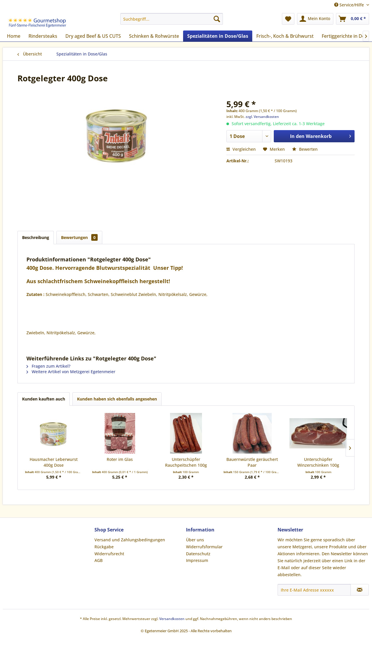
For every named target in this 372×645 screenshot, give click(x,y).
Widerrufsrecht (109, 553)
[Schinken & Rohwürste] (154, 36)
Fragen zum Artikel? (48, 366)
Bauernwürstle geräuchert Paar (252, 462)
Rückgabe (104, 546)
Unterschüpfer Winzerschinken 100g (318, 462)
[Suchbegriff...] (171, 19)
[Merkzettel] (288, 19)
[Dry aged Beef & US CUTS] (93, 36)
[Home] (13, 36)
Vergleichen (241, 149)
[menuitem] (171, 19)
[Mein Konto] (315, 19)
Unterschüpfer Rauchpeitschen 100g (186, 462)
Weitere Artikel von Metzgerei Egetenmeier (70, 371)
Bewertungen (79, 237)
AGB (98, 560)
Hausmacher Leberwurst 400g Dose (54, 462)
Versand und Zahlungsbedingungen (129, 539)
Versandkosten (172, 618)
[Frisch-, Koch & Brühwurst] (285, 36)
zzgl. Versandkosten (262, 116)
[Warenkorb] (352, 19)
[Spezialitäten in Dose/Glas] (217, 36)
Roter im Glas (120, 459)
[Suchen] (217, 19)
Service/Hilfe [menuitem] (349, 5)
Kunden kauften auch (43, 399)
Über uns (195, 539)
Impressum (197, 560)
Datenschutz (198, 553)
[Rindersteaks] (42, 36)
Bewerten (305, 149)
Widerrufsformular (204, 546)
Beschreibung (35, 237)
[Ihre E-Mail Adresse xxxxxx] (314, 590)
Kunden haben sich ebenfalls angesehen (117, 399)
